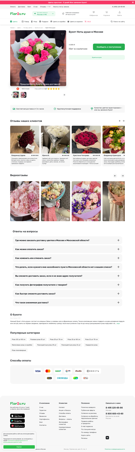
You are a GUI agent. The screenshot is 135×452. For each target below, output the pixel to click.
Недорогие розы (92, 344)
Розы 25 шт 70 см (56, 339)
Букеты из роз (97, 57)
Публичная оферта (88, 410)
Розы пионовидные (19, 350)
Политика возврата (88, 407)
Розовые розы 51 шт (37, 339)
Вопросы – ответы (65, 419)
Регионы (84, 438)
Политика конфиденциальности (115, 448)
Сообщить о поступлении (109, 46)
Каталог (62, 407)
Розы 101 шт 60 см (18, 339)
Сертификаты (44, 419)
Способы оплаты (65, 413)
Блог (29, 6)
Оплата (12, 6)
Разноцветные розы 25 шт (46, 344)
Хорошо (19, 447)
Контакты (42, 424)
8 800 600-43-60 (114, 413)
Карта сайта (85, 435)
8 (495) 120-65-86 (118, 6)
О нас (36, 6)
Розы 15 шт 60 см (74, 339)
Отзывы (45, 6)
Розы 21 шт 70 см (91, 339)
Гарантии (42, 410)
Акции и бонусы (65, 410)
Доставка (21, 6)
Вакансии (42, 416)
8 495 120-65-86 (114, 407)
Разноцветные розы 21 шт (70, 344)
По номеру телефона (88, 432)
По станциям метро (88, 429)
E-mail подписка (87, 426)
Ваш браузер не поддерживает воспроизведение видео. (24, 201)
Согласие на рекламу (89, 413)
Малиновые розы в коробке (22, 344)
